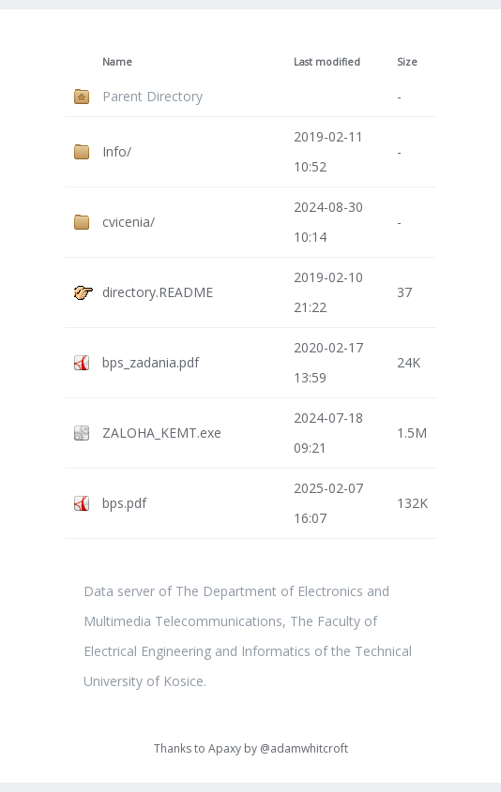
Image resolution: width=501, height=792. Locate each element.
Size (407, 61)
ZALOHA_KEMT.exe (161, 432)
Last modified (327, 61)
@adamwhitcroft (304, 748)
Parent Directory (152, 96)
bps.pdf (124, 503)
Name (117, 61)
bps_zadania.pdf (150, 362)
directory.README (157, 292)
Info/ (116, 151)
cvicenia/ (128, 222)
